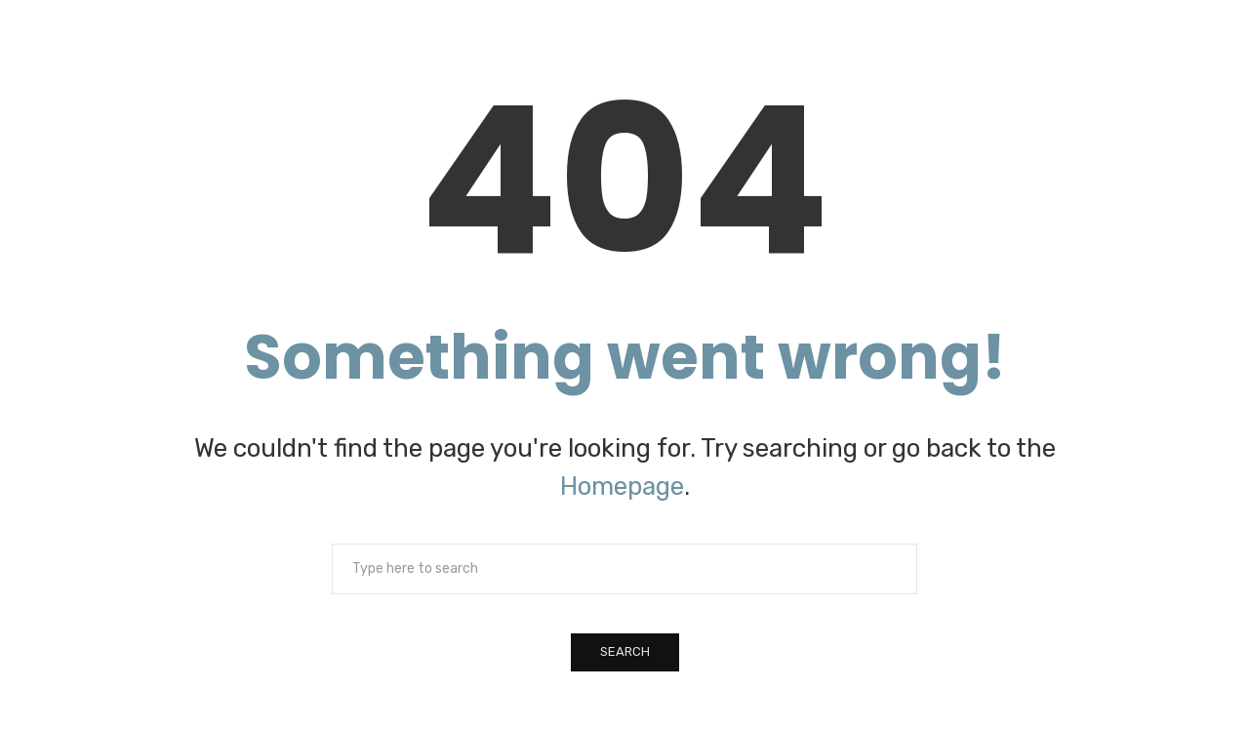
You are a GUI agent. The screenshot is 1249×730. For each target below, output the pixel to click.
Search (625, 651)
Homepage (622, 486)
